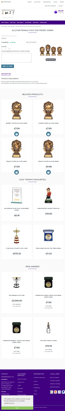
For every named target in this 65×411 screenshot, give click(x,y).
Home (30, 2)
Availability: (5, 42)
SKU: (27, 42)
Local (55, 2)
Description (6, 74)
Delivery (37, 2)
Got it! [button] (17, 408)
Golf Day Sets (18, 26)
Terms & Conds (22, 379)
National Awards (54, 387)
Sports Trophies (54, 377)
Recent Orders (50, 6)
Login (60, 6)
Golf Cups (13, 22)
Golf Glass (36, 22)
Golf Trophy (4, 26)
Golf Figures (20, 22)
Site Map (20, 388)
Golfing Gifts (43, 22)
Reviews (20, 391)
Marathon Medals (55, 384)
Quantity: (4, 46)
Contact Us (21, 382)
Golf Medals (28, 22)
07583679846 (5, 394)
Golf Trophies (5, 22)
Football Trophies (55, 380)
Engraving (47, 2)
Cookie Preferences (39, 377)
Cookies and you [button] (9, 403)
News (62, 2)
